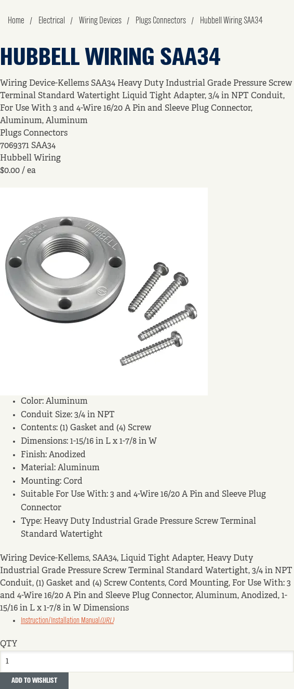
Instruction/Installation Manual (67, 621)
